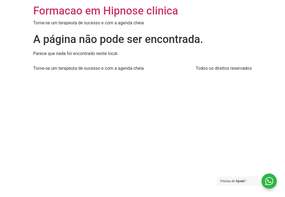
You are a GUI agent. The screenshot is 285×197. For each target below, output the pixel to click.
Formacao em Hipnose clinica (105, 10)
